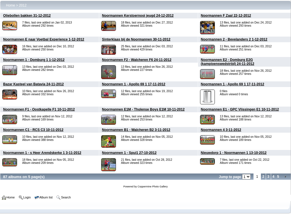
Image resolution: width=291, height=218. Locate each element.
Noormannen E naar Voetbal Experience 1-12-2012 (43, 39)
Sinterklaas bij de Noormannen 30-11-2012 (136, 39)
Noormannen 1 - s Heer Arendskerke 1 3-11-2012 (42, 153)
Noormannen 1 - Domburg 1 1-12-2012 (34, 60)
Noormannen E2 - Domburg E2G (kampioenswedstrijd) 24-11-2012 (227, 62)
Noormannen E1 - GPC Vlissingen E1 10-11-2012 (240, 109)
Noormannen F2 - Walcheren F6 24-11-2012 (136, 60)
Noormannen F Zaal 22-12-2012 (226, 16)
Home (10, 5)
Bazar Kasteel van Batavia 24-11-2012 (33, 84)
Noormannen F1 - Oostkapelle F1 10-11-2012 (39, 109)
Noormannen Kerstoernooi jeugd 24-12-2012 (138, 16)
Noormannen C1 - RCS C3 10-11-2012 (33, 130)
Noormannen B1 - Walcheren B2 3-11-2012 (136, 130)
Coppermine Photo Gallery (153, 186)
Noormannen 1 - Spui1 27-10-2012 (129, 153)
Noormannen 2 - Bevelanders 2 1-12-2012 (234, 39)
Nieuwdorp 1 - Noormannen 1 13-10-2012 (234, 153)
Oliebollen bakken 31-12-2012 (27, 16)
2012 (23, 5)
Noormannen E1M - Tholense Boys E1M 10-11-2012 (143, 109)
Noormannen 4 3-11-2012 (221, 130)
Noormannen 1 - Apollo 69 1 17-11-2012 (133, 84)
